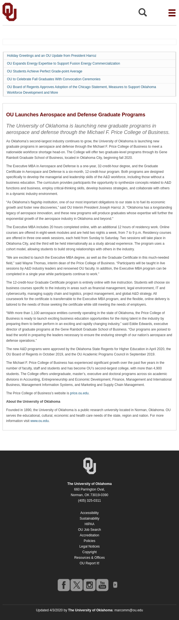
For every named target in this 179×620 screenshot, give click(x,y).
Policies (89, 541)
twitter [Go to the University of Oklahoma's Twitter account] (76, 584)
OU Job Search (89, 530)
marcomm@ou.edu (128, 610)
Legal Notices (89, 546)
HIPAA (89, 524)
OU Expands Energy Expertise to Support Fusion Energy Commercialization (63, 63)
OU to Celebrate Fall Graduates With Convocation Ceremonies (53, 79)
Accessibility (89, 513)
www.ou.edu (39, 421)
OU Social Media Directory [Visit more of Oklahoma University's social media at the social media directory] (115, 584)
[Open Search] (142, 14)
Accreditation (89, 535)
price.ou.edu (79, 393)
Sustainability (90, 518)
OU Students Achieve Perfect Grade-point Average (44, 71)
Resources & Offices (89, 558)
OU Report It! (90, 563)
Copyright (89, 552)
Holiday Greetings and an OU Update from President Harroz (51, 56)
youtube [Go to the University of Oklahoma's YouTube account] (102, 584)
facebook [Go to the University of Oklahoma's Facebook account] (63, 584)
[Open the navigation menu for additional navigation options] (172, 12)
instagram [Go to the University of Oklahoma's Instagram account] (89, 584)
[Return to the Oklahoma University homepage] (89, 484)
